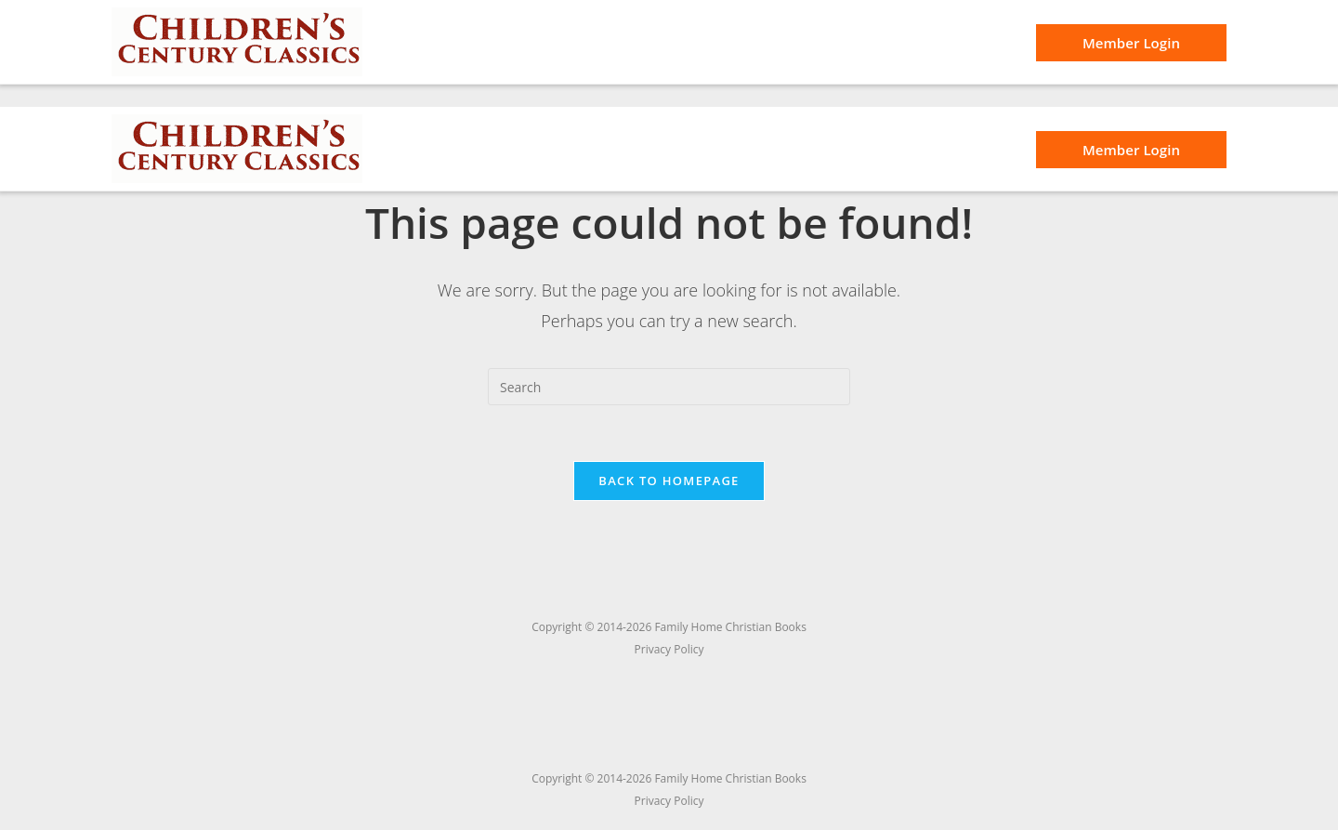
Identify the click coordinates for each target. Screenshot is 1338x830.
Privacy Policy (669, 801)
